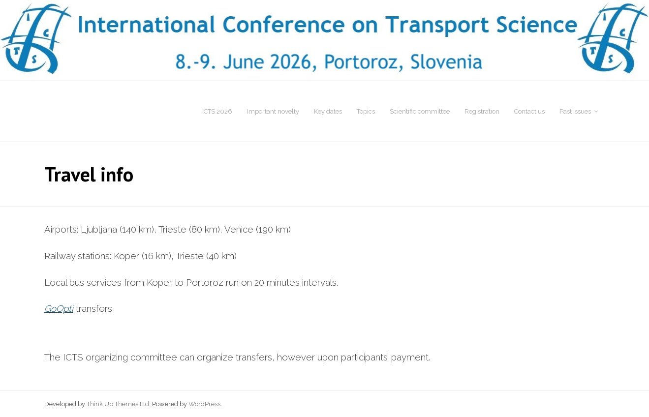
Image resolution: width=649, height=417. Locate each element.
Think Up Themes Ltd (118, 404)
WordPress (204, 404)
